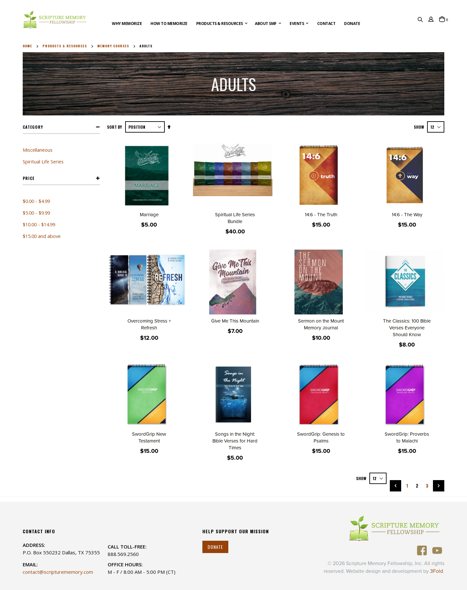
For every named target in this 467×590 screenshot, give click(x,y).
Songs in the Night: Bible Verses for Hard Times (234, 441)
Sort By (114, 127)
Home (27, 46)
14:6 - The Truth (321, 215)
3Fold (436, 571)
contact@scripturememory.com (58, 572)
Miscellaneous (38, 150)
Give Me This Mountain (235, 321)
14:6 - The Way (407, 215)
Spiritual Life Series (43, 161)
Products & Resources (64, 46)
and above (42, 236)
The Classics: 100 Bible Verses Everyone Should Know (407, 327)
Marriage (149, 215)
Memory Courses (113, 46)
